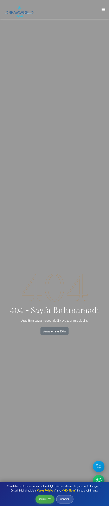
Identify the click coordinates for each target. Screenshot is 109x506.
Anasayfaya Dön (54, 331)
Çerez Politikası (46, 490)
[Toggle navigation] (103, 10)
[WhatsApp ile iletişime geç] (98, 480)
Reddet (64, 499)
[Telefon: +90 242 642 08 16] (98, 466)
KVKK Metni (68, 490)
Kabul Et (45, 499)
